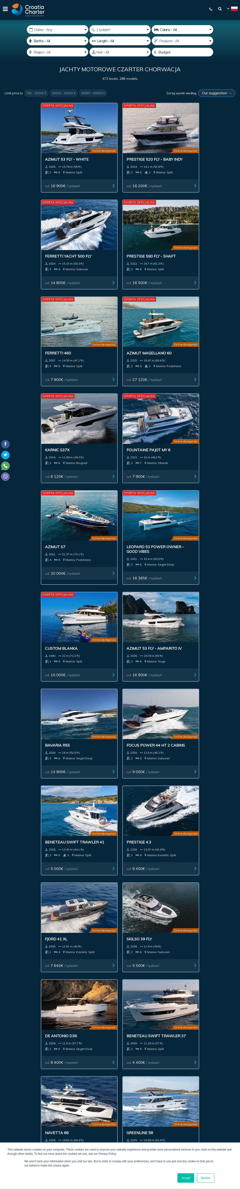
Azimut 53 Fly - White (29, 144)
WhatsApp (11, 1108)
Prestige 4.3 (196, 416)
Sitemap (224, 1016)
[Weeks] (120, 29)
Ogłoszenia (127, 1016)
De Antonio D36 (141, 508)
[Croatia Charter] (28, 10)
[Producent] (182, 40)
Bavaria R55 (20, 416)
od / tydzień (26, 170)
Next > (156, 919)
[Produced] (120, 52)
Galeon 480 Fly (23, 683)
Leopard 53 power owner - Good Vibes (87, 326)
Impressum (155, 1016)
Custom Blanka (141, 324)
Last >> (170, 919)
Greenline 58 (80, 596)
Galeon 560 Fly (199, 859)
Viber (6, 1113)
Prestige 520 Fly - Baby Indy (90, 146)
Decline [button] (205, 1178)
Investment (99, 1016)
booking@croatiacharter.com (26, 1122)
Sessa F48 (135, 683)
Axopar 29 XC (80, 858)
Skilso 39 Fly (79, 508)
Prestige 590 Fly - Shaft (202, 146)
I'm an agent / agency (116, 1081)
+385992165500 (22, 1102)
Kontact (202, 1016)
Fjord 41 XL (19, 508)
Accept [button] (185, 1178)
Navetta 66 (19, 596)
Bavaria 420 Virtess (87, 683)
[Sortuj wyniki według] (216, 93)
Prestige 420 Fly (200, 683)
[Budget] (182, 52)
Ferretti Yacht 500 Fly (148, 144)
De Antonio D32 (200, 771)
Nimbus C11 (78, 771)
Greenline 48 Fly (142, 596)
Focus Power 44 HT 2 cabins (88, 418)
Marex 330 (136, 771)
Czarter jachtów (23, 1016)
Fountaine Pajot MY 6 (206, 236)
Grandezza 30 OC (25, 858)
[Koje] (57, 40)
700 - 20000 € (36, 93)
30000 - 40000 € (93, 93)
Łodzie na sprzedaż (64, 1016)
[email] (128, 1069)
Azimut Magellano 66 (147, 858)
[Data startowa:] (57, 29)
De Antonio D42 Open (29, 771)
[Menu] (4, 10)
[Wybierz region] (57, 52)
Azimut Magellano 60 (89, 236)
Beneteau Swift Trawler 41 (142, 418)
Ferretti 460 (21, 236)
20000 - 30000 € (64, 93)
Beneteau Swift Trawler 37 (201, 511)
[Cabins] (182, 29)
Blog (184, 1016)
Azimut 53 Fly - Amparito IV (199, 326)
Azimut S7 (18, 324)
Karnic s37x (137, 236)
